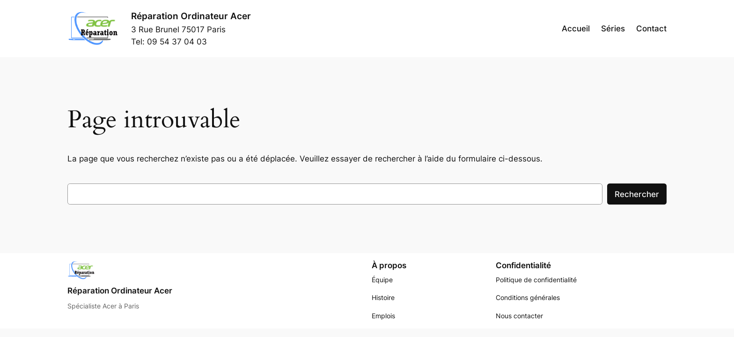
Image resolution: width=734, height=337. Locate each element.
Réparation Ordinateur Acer (191, 16)
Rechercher (637, 194)
